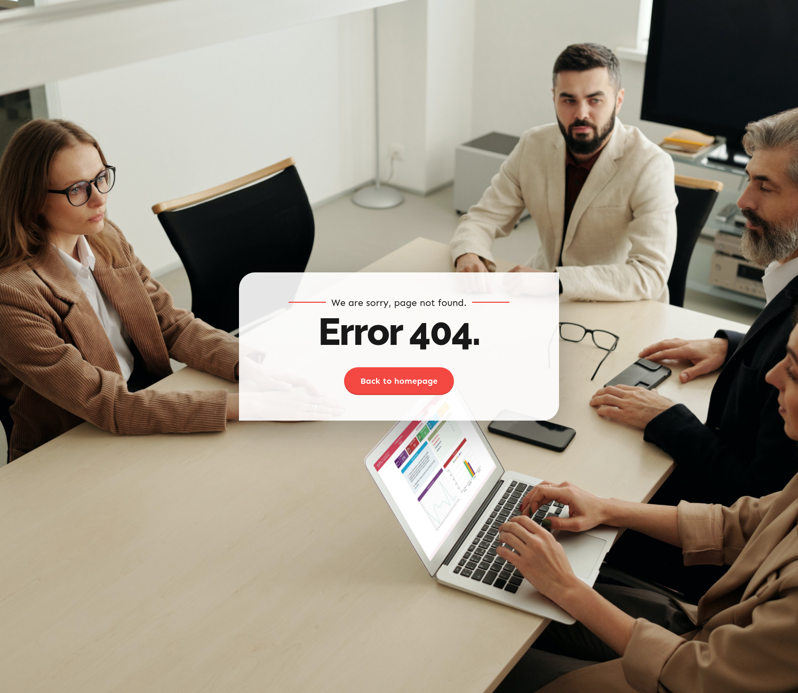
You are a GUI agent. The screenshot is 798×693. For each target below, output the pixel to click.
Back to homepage (398, 381)
